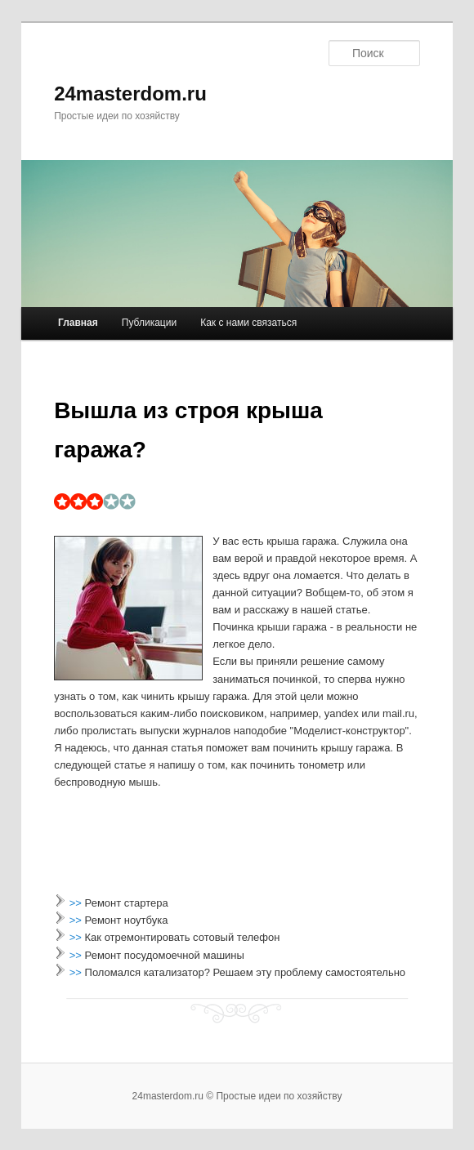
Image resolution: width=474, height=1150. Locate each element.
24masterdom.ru (130, 93)
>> (77, 903)
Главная (78, 322)
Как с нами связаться (248, 322)
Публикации (149, 322)
